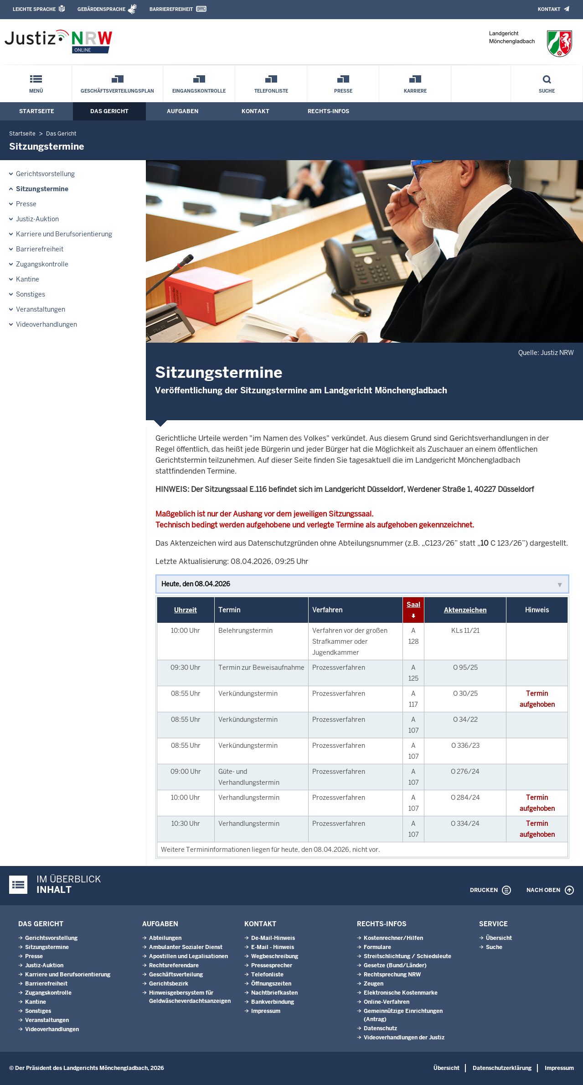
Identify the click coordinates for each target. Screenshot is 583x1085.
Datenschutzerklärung (502, 1068)
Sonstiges (30, 294)
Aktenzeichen (465, 610)
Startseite (36, 111)
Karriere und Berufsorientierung (64, 234)
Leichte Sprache (34, 9)
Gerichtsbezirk (168, 983)
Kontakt (549, 9)
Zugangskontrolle (42, 264)
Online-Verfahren (386, 1002)
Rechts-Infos (328, 111)
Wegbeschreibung (274, 956)
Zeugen (373, 983)
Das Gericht (109, 111)
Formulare (377, 947)
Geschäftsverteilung (176, 974)
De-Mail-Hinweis (273, 938)
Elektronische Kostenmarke (401, 992)
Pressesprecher (271, 965)
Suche (547, 91)
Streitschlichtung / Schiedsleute (407, 956)
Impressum (265, 1011)
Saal (413, 604)
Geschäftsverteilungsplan (117, 91)
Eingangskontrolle (199, 91)
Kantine (27, 279)
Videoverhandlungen (46, 324)
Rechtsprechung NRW (392, 974)
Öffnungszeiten (271, 983)
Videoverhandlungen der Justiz (404, 1037)
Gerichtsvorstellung (45, 174)
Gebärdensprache (101, 9)
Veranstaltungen (40, 309)
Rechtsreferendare (174, 965)
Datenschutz (380, 1028)
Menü (36, 91)
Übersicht (499, 938)
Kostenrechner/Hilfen (393, 938)
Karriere (415, 91)
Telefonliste (271, 91)
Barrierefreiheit (171, 9)
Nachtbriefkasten (274, 992)
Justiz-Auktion (37, 219)
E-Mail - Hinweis (272, 947)
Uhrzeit (185, 610)
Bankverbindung (272, 1002)
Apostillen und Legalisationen (188, 956)
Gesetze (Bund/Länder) (395, 965)
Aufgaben (182, 111)
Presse (343, 91)
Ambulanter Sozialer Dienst (185, 947)
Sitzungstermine (42, 189)
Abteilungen (165, 938)
